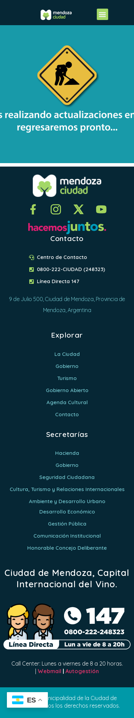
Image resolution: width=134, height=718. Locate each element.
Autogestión (82, 671)
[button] (102, 14)
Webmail (49, 671)
